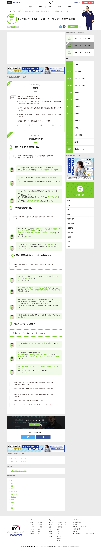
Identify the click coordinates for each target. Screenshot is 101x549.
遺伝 (12, 486)
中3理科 (40, 527)
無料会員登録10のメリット (80, 522)
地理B (58, 540)
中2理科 (40, 524)
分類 (12, 508)
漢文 (66, 524)
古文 (66, 522)
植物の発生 (14, 494)
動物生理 (13, 499)
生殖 (12, 488)
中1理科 (40, 522)
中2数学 (32, 531)
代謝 (12, 483)
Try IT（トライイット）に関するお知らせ (83, 533)
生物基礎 (59, 527)
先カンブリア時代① (80, 78)
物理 (58, 529)
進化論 (76, 142)
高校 (50, 520)
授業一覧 (75, 531)
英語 (30, 7)
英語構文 (51, 524)
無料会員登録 (88, 2)
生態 (12, 505)
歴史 (39, 531)
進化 (67, 58)
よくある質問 (76, 529)
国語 (70, 7)
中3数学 (32, 534)
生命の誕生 (78, 71)
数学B (50, 536)
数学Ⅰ (50, 527)
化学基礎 (59, 524)
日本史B (59, 536)
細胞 (12, 480)
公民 (39, 534)
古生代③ (77, 106)
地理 (39, 529)
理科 (50, 7)
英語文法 (51, 522)
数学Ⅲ (50, 531)
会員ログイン (77, 2)
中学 (31, 520)
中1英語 (32, 522)
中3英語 (32, 527)
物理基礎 (59, 522)
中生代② (77, 121)
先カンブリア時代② (80, 85)
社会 (60, 7)
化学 (58, 531)
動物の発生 (14, 491)
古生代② (77, 99)
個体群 (13, 502)
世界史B (59, 538)
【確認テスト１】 (80, 149)
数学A (50, 534)
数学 (40, 7)
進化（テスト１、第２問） (82, 45)
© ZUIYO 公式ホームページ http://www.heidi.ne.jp (38, 546)
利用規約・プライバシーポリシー (81, 526)
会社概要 (75, 524)
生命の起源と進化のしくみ (18, 471)
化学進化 (77, 64)
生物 (58, 534)
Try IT (50, 2)
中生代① (77, 113)
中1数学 (32, 529)
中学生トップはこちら (18, 2)
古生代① (77, 92)
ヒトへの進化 (78, 135)
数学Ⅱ (50, 529)
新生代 (76, 128)
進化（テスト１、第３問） (18, 461)
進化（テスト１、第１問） (18, 458)
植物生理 (13, 497)
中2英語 (32, 524)
